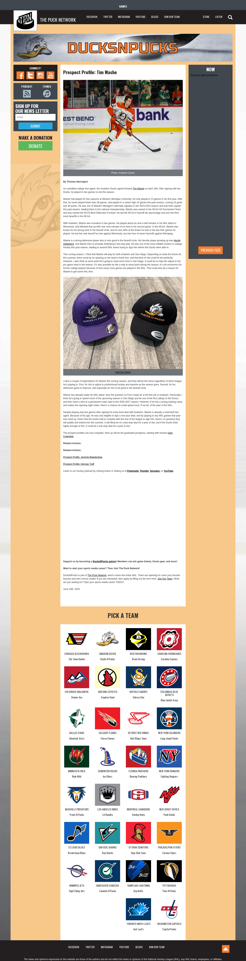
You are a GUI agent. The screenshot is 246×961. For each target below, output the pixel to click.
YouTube (168, 471)
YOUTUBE (140, 17)
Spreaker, (155, 471)
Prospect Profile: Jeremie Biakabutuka (82, 457)
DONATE (35, 145)
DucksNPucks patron (104, 561)
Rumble (144, 471)
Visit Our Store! (123, 372)
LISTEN (218, 17)
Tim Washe (138, 188)
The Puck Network (97, 575)
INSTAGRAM (124, 17)
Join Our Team (165, 578)
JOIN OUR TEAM (172, 17)
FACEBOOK (91, 17)
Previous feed (210, 250)
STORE (206, 17)
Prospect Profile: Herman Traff (78, 464)
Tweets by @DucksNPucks (204, 75)
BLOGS (154, 17)
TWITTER (107, 17)
